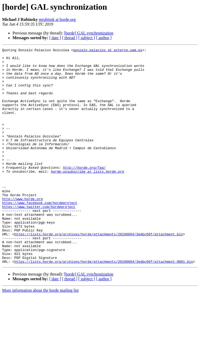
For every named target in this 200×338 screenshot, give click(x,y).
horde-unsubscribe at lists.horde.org (87, 196)
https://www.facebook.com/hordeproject (39, 234)
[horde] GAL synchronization (88, 33)
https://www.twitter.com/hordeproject (38, 238)
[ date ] (55, 38)
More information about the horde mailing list (40, 333)
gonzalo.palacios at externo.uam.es (107, 50)
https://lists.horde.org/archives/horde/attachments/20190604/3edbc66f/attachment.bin (98, 271)
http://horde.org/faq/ (84, 191)
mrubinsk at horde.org (57, 19)
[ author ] (104, 38)
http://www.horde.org (22, 229)
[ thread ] (69, 38)
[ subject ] (86, 38)
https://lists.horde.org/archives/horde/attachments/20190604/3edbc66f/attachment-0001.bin (103, 304)
